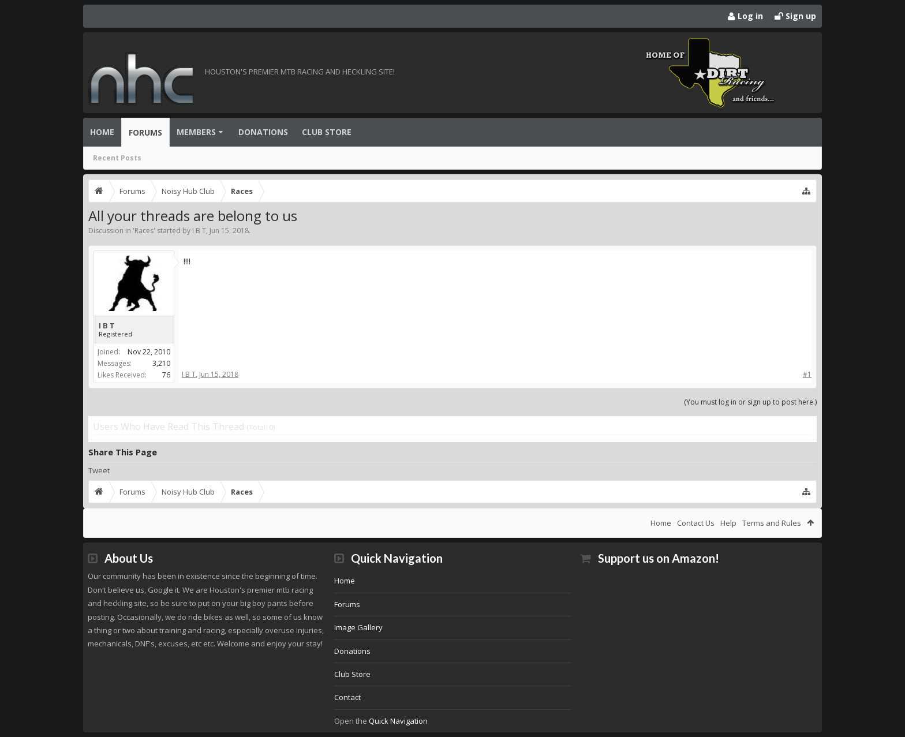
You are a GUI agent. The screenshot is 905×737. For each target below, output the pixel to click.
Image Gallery (358, 627)
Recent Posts (117, 158)
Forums (145, 132)
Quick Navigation (398, 721)
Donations (263, 131)
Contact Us (696, 523)
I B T (199, 230)
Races (144, 230)
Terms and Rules (771, 523)
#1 (807, 374)
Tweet (99, 470)
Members (196, 131)
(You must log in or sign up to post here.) (750, 402)
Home (102, 131)
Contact (347, 697)
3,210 (161, 363)
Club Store (326, 131)
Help (728, 523)
